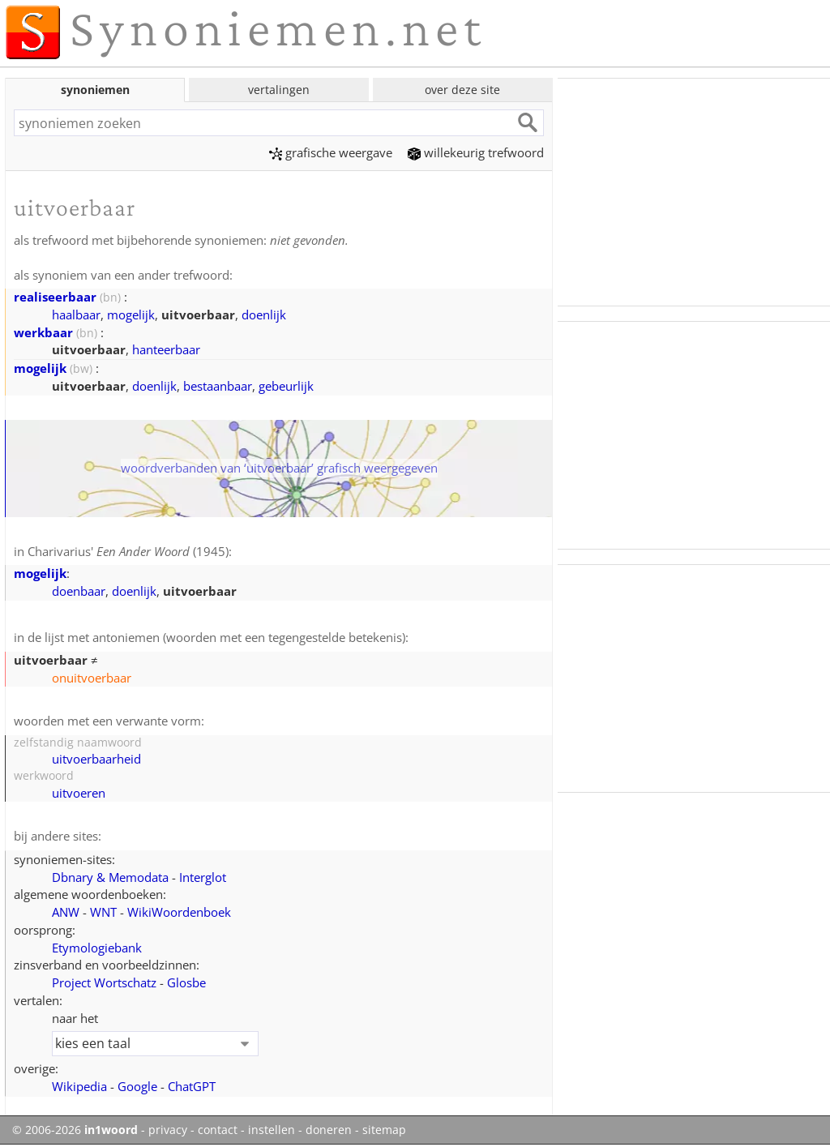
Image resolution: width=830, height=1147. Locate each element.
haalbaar (76, 314)
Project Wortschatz (104, 982)
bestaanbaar (217, 386)
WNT (103, 912)
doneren (329, 1130)
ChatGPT (192, 1086)
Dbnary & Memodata (110, 877)
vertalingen (279, 89)
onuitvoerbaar (91, 678)
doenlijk (264, 314)
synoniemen (95, 89)
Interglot (202, 877)
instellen (271, 1130)
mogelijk (131, 314)
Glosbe (186, 982)
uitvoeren (78, 793)
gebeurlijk (286, 386)
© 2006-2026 (75, 1130)
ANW (65, 912)
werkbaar (43, 332)
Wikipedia (79, 1086)
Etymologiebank (97, 947)
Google (137, 1086)
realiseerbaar (55, 297)
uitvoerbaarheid (96, 759)
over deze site (462, 89)
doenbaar (78, 591)
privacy (167, 1130)
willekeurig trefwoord (476, 152)
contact (217, 1130)
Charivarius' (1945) (128, 551)
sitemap (384, 1130)
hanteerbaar (166, 349)
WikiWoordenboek (179, 912)
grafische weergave (330, 152)
